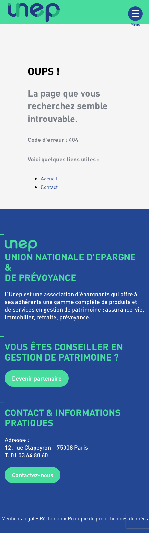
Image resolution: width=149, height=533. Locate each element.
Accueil (49, 178)
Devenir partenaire (37, 378)
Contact (49, 186)
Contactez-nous (32, 475)
